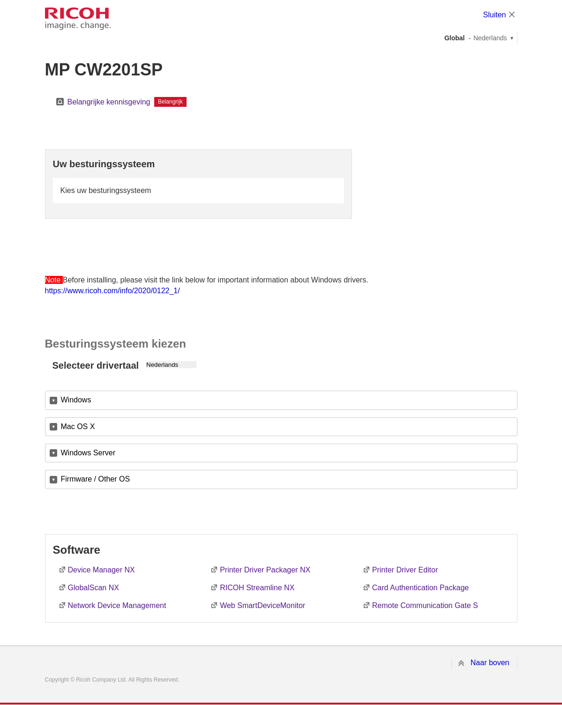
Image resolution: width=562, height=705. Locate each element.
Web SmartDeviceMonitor (262, 605)
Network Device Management (117, 605)
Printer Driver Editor (405, 570)
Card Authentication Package (420, 588)
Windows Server (88, 453)
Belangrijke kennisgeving (108, 102)
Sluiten (494, 15)
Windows (76, 400)
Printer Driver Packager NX (265, 570)
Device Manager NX (101, 570)
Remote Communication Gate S (425, 605)
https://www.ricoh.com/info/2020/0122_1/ (112, 291)
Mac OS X (78, 426)
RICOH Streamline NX (257, 588)
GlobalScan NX (93, 588)
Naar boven (490, 663)
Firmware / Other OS (95, 479)
